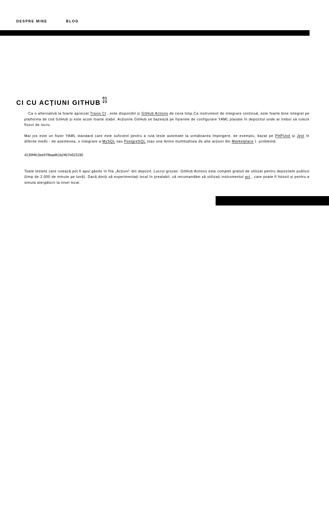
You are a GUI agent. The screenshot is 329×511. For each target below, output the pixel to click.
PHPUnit (282, 136)
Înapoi (25, 200)
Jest (300, 136)
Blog (72, 21)
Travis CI (98, 113)
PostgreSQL (135, 141)
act (247, 177)
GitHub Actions (154, 113)
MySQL (108, 141)
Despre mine (31, 21)
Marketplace (242, 141)
